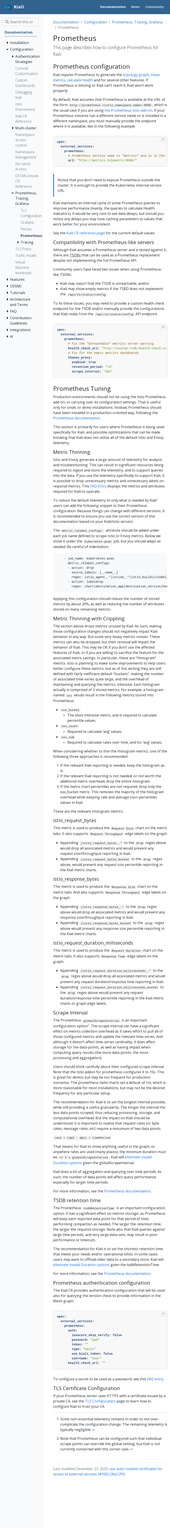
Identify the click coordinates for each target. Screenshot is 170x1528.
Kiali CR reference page (85, 233)
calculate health (80, 80)
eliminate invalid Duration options (81, 1264)
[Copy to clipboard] (163, 139)
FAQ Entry (98, 486)
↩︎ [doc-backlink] (93, 1429)
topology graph (136, 74)
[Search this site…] (21, 22)
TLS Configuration (100, 1401)
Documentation (66, 22)
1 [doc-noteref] (157, 499)
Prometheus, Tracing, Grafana (137, 22)
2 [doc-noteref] (88, 1025)
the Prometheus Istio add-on (128, 110)
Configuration (95, 22)
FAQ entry (155, 1379)
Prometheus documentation (76, 418)
